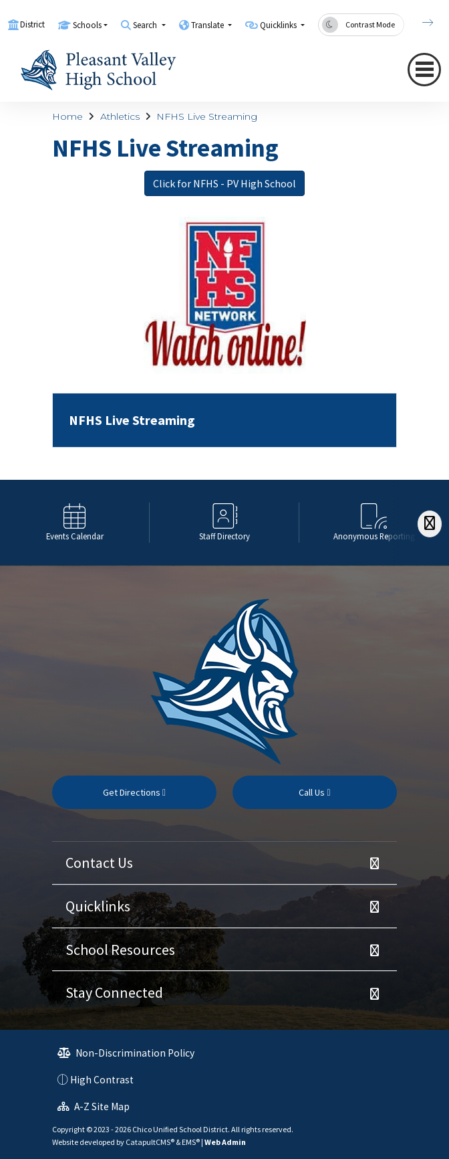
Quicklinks (97, 906)
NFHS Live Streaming (206, 116)
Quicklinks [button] (279, 25)
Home (67, 116)
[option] (75, 522)
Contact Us (99, 862)
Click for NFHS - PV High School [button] (224, 183)
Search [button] (146, 25)
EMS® (191, 1142)
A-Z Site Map (93, 1106)
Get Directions (134, 792)
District (32, 24)
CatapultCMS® (150, 1142)
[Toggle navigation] (424, 69)
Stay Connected (114, 992)
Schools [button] (87, 25)
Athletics (120, 116)
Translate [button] (208, 25)
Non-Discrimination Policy (125, 1053)
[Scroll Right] (429, 523)
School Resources (120, 949)
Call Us (314, 792)
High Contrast (102, 1079)
